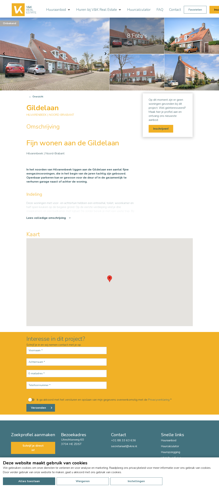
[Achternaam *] (66, 362)
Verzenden (38, 408)
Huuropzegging (170, 452)
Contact (175, 9)
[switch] (109, 399)
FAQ (160, 9)
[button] (109, 278)
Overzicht (37, 96)
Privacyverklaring (159, 400)
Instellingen (136, 481)
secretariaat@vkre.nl (124, 446)
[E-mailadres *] (66, 373)
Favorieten (195, 10)
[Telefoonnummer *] (66, 385)
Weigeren (83, 481)
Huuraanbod (168, 440)
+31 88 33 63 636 (123, 440)
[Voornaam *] (66, 350)
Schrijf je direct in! (33, 448)
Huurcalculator (139, 9)
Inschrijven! (161, 129)
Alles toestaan (29, 481)
